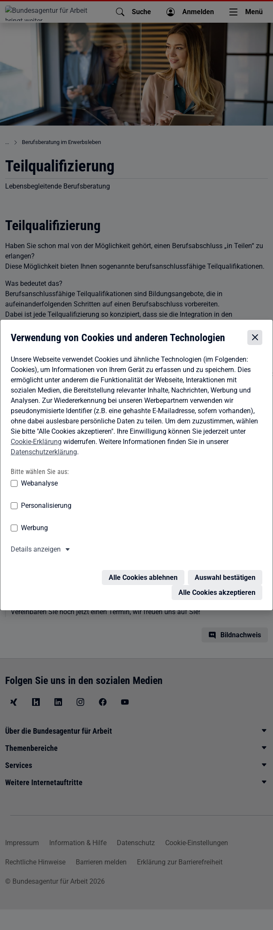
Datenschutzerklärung (44, 454)
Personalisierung (46, 508)
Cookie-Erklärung (36, 444)
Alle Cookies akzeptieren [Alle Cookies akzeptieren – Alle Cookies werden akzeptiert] (216, 589)
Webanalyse (39, 485)
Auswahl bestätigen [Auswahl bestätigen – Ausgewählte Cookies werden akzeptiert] (225, 574)
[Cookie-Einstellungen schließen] (254, 340)
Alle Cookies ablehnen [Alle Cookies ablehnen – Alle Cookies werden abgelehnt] (143, 574)
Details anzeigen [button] (36, 551)
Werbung (34, 530)
